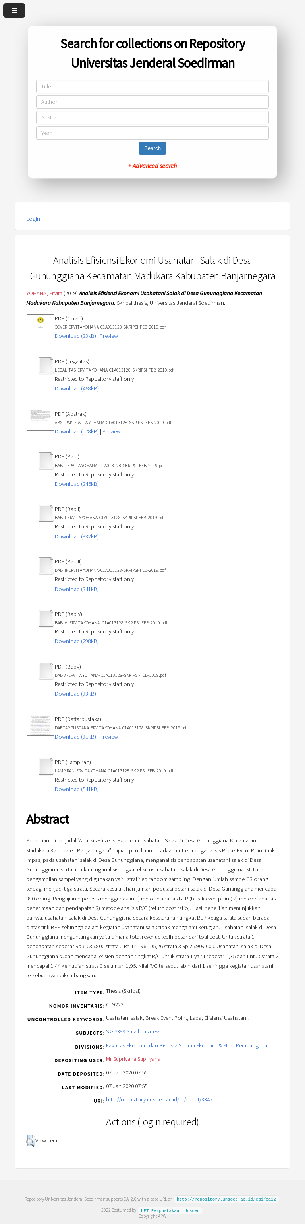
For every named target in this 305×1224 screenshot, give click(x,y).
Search (152, 148)
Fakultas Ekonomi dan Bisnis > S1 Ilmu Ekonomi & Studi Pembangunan (188, 1045)
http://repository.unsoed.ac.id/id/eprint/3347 (159, 1099)
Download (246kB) (77, 483)
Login (33, 218)
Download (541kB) (77, 789)
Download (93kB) (75, 693)
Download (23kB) (75, 335)
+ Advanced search (152, 166)
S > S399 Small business (133, 1031)
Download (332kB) (77, 536)
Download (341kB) (77, 589)
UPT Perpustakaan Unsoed (170, 1209)
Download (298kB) (77, 641)
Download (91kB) (75, 736)
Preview (109, 335)
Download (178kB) (77, 431)
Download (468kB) (77, 388)
